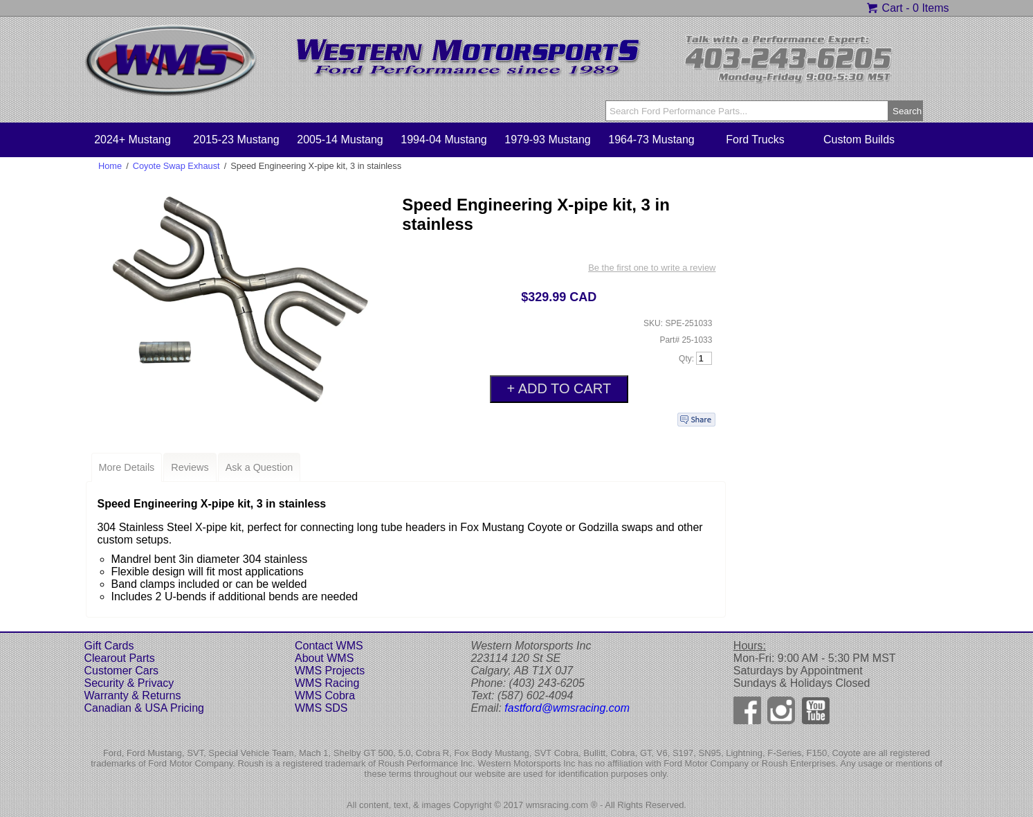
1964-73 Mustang (651, 139)
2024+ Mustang (132, 139)
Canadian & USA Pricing (144, 708)
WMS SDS (321, 708)
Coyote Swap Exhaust (176, 166)
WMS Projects (330, 670)
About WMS (324, 658)
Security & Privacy (129, 683)
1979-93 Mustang (547, 139)
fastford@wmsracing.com (567, 708)
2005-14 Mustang (340, 139)
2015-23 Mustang (236, 139)
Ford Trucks (755, 139)
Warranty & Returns (132, 695)
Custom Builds (859, 139)
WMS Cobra (325, 695)
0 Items (931, 8)
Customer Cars (121, 670)
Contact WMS (329, 646)
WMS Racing (327, 683)
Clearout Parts (119, 658)
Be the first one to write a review (651, 267)
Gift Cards (109, 646)
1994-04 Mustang (444, 139)
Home (110, 166)
